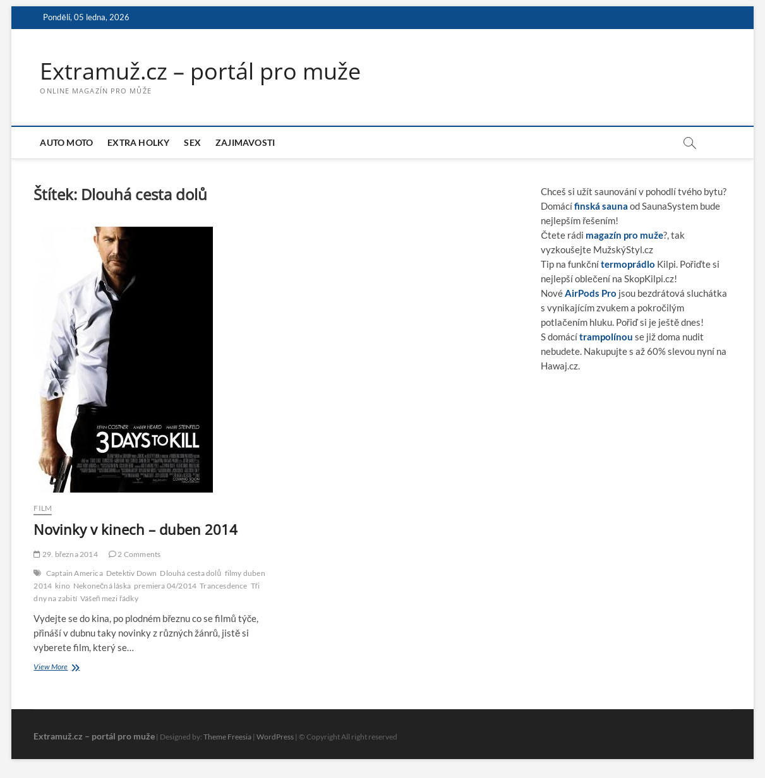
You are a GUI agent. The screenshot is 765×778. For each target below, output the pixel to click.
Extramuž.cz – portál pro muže (200, 71)
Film (42, 508)
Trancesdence (223, 585)
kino (62, 585)
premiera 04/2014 (165, 585)
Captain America (74, 573)
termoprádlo (628, 264)
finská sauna (601, 206)
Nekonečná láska (102, 585)
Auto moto (66, 142)
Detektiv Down (131, 573)
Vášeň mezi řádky (109, 598)
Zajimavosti (245, 142)
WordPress (275, 736)
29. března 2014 (65, 554)
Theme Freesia (227, 736)
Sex (192, 142)
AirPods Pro (591, 293)
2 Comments (134, 554)
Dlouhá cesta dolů (190, 573)
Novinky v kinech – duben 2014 (135, 529)
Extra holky (138, 142)
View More (63, 667)
